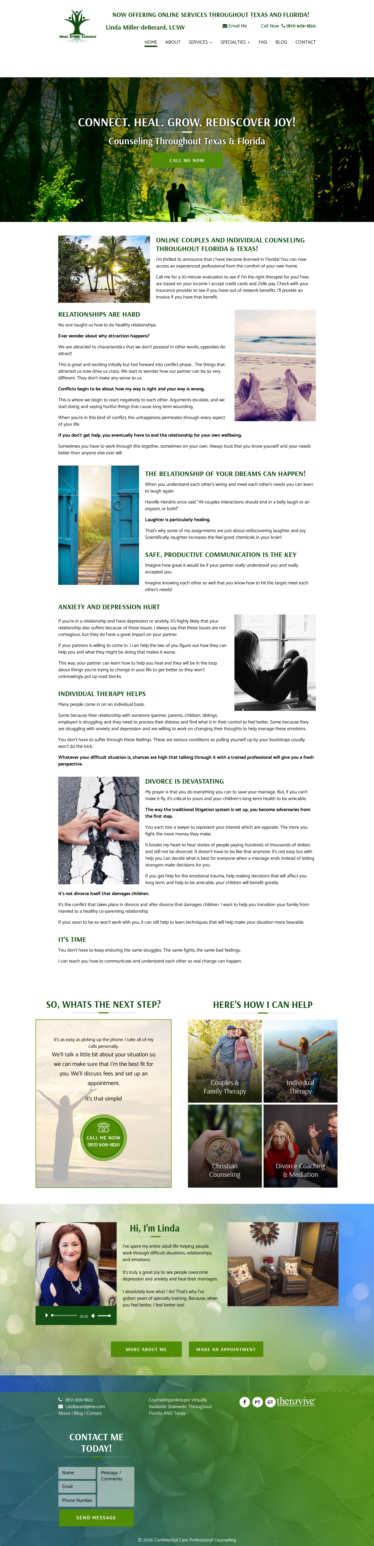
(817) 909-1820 (298, 26)
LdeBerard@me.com (85, 1407)
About (173, 43)
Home (151, 43)
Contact (306, 43)
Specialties (233, 43)
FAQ (263, 43)
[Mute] (93, 1316)
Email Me (235, 26)
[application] (76, 1315)
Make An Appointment (226, 1349)
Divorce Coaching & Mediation (300, 1170)
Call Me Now (187, 160)
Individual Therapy (300, 1086)
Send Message (96, 1518)
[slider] (65, 1315)
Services (198, 43)
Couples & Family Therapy (225, 1086)
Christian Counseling (224, 1170)
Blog (281, 43)
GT (270, 1402)
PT (257, 1402)
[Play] (46, 1315)
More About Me (146, 1349)
